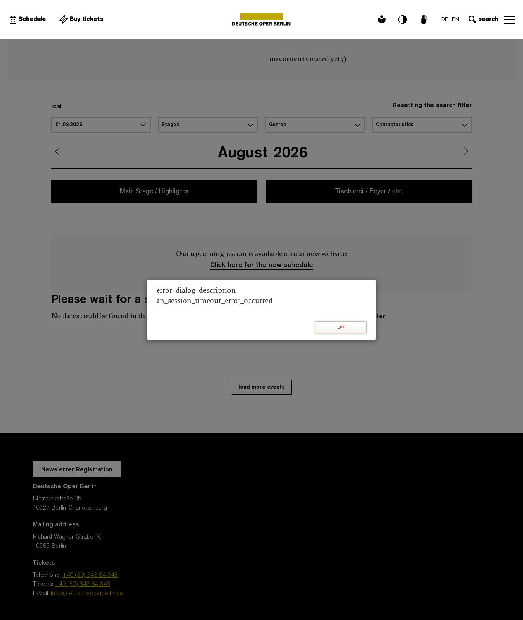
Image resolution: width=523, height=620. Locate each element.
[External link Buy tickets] (80, 19)
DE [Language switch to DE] (444, 20)
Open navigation (509, 19)
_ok (341, 327)
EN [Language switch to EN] (455, 20)
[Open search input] (482, 19)
